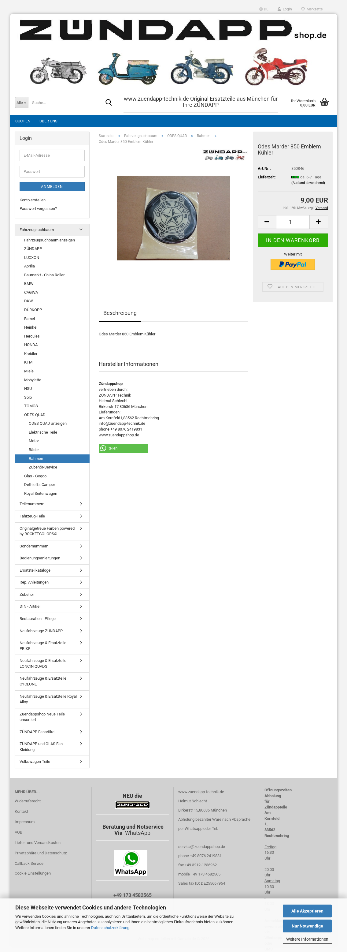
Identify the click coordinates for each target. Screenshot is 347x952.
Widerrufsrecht (28, 801)
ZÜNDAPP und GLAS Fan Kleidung (41, 746)
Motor (34, 441)
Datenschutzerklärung (110, 927)
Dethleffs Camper (39, 484)
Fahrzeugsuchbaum (37, 229)
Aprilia (29, 266)
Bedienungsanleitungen (40, 558)
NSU (28, 388)
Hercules (32, 336)
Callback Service (29, 863)
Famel (29, 318)
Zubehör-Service (43, 467)
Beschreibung (120, 313)
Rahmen (36, 458)
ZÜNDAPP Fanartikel (37, 732)
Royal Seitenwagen (40, 493)
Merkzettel (312, 9)
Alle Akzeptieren (307, 911)
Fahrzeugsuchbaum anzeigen (49, 240)
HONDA (31, 344)
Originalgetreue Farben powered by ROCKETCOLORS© (47, 531)
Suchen (22, 121)
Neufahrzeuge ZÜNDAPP (41, 631)
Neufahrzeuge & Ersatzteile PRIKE (43, 645)
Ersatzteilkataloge (35, 570)
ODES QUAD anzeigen (48, 423)
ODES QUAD (35, 415)
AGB (18, 832)
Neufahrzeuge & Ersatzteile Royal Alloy (48, 699)
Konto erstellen (33, 200)
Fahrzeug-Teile (32, 516)
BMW (29, 283)
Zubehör (27, 594)
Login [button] (285, 9)
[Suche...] (21, 102)
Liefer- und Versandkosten (38, 842)
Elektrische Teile (43, 432)
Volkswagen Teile (35, 761)
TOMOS (31, 406)
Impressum (25, 821)
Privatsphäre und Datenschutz (41, 853)
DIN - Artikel (30, 606)
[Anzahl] (293, 222)
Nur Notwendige (307, 926)
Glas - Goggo (35, 476)
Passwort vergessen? (38, 208)
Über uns (48, 121)
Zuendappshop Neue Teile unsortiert (42, 717)
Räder (34, 449)
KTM (28, 362)
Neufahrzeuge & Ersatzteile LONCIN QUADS (43, 663)
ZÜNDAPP (33, 248)
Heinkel (30, 327)
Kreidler (30, 353)
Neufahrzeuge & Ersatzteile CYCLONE (43, 681)
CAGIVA (31, 292)
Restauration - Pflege (38, 618)
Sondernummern (34, 546)
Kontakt (21, 811)
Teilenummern (32, 504)
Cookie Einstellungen (33, 873)
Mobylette (32, 380)
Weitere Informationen (307, 939)
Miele (29, 371)
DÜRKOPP (33, 310)
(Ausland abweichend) (308, 183)
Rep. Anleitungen (34, 582)
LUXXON (31, 257)
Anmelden (52, 187)
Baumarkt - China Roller (44, 275)
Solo (28, 397)
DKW (28, 301)
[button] (264, 9)
